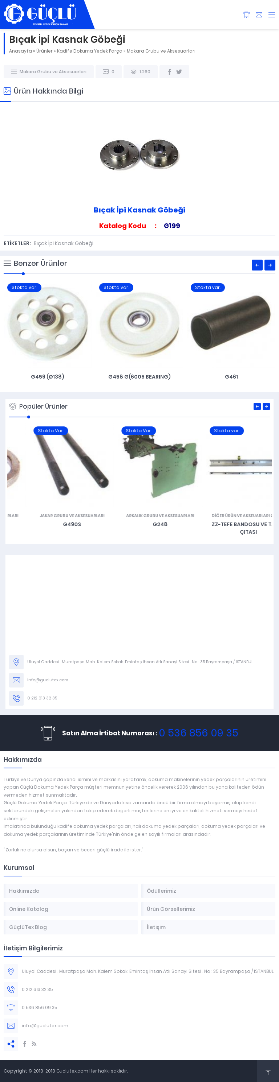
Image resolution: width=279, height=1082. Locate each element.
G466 (51, 524)
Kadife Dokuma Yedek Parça (89, 51)
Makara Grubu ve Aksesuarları (161, 51)
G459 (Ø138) (47, 376)
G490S (139, 524)
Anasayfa (20, 51)
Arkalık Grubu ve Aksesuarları (228, 516)
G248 (227, 524)
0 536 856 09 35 (198, 733)
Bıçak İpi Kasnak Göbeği (63, 243)
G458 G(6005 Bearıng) (139, 376)
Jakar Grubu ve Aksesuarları (139, 516)
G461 (231, 376)
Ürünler (44, 51)
